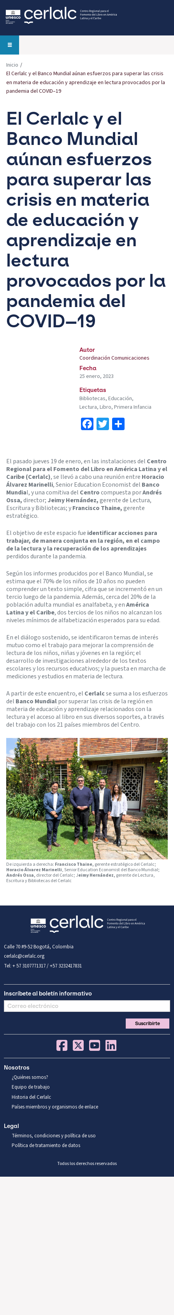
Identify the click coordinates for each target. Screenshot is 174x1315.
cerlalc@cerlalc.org (24, 956)
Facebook (61, 1045)
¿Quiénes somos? (30, 1077)
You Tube (94, 1045)
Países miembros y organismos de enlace (55, 1106)
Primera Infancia (132, 407)
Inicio (12, 65)
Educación (120, 398)
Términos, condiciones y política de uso (54, 1135)
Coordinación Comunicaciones (114, 358)
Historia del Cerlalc (31, 1097)
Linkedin (110, 1045)
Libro (105, 407)
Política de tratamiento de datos (46, 1145)
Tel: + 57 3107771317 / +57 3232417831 (43, 965)
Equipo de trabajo (31, 1087)
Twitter (78, 1045)
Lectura (88, 407)
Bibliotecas (92, 398)
